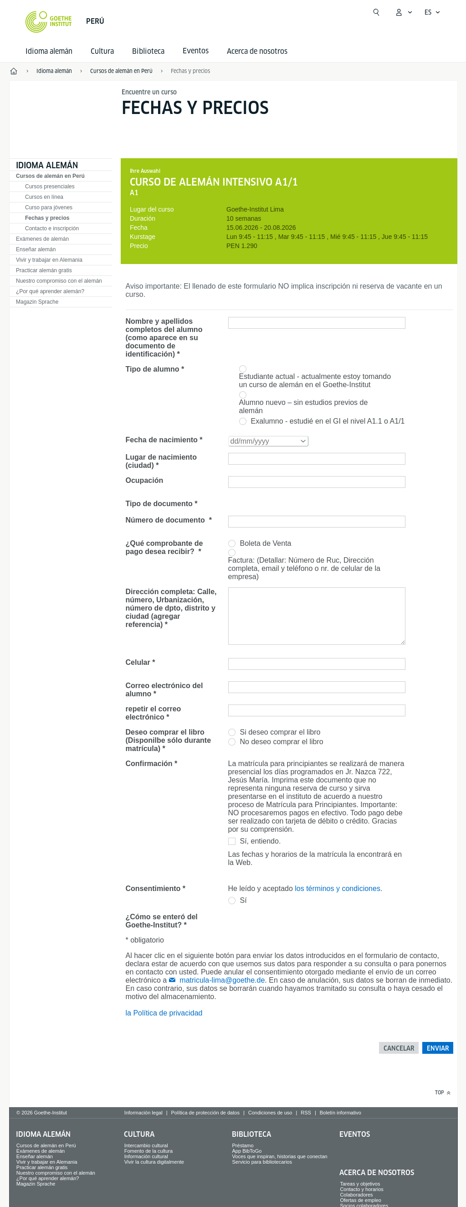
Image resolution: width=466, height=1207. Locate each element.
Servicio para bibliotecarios (262, 1162)
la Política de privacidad (164, 1013)
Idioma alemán (49, 51)
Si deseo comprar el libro (280, 732)
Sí (243, 900)
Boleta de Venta (266, 543)
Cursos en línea (44, 197)
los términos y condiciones (337, 888)
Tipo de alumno (152, 369)
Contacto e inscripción (52, 228)
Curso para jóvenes (48, 207)
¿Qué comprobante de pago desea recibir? (164, 547)
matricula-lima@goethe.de (222, 980)
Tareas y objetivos (360, 1183)
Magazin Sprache (37, 302)
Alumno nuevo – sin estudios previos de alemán (303, 406)
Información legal (143, 1112)
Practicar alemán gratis (44, 270)
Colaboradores (356, 1194)
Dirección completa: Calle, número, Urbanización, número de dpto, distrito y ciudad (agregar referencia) (171, 608)
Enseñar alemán (36, 249)
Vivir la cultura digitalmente (154, 1162)
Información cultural (146, 1156)
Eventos (354, 1134)
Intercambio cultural (146, 1145)
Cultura (102, 51)
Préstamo (243, 1145)
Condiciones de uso (270, 1112)
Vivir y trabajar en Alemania (49, 260)
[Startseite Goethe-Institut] (49, 22)
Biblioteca (148, 51)
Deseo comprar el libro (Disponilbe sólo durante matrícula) (168, 740)
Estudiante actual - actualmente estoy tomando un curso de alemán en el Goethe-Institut (315, 381)
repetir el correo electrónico (153, 713)
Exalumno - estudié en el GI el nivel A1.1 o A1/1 (328, 421)
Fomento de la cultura (148, 1151)
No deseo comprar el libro (281, 742)
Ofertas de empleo (360, 1200)
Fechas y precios (190, 70)
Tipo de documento (159, 504)
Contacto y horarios (361, 1189)
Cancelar (399, 1048)
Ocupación (145, 480)
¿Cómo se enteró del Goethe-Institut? (162, 921)
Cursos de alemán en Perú (50, 176)
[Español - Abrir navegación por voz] (432, 12)
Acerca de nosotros (257, 51)
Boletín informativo (340, 1112)
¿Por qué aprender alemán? (50, 291)
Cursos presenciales (50, 186)
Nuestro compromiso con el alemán (59, 281)
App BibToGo (247, 1151)
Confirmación (149, 763)
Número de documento (166, 520)
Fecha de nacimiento (162, 440)
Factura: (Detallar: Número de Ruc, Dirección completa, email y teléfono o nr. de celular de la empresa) (304, 568)
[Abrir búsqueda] (376, 12)
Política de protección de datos (205, 1112)
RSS (306, 1112)
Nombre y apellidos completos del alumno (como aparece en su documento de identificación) (164, 337)
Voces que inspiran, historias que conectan (280, 1156)
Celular (138, 662)
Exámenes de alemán (42, 239)
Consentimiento (153, 888)
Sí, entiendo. (260, 841)
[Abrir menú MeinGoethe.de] (403, 12)
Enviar (438, 1048)
